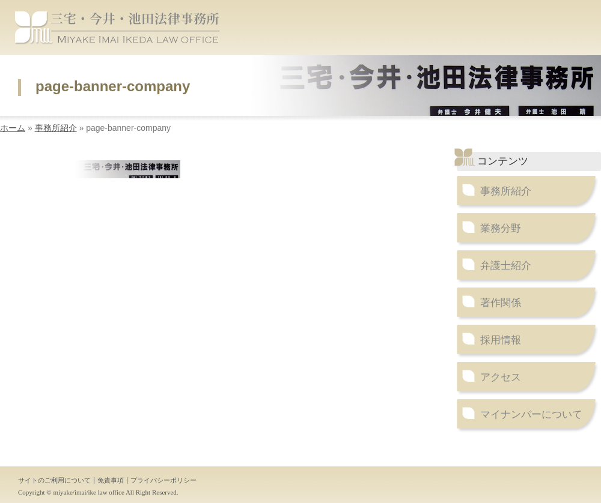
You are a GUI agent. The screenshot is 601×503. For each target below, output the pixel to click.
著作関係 (500, 303)
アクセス (500, 377)
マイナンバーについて (531, 414)
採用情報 (500, 340)
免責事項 (110, 480)
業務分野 (500, 228)
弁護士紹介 (505, 265)
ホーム (12, 128)
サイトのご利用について (54, 480)
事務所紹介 (56, 128)
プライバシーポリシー (163, 480)
